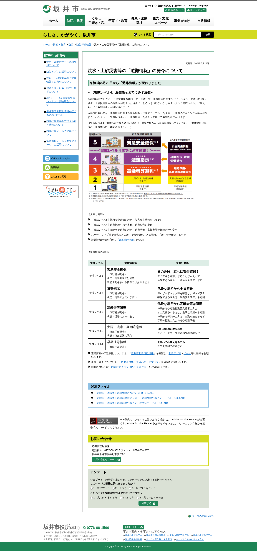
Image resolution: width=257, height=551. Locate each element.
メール (187, 353)
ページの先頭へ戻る (203, 516)
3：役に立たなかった (144, 488)
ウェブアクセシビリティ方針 (190, 539)
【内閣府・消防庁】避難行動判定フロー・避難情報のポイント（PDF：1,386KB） (140, 397)
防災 (71, 44)
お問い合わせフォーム (105, 459)
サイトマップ (197, 10)
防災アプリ (175, 353)
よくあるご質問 (58, 176)
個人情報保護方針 (133, 539)
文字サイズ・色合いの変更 (158, 5)
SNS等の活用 (126, 239)
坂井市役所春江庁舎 (202, 535)
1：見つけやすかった (105, 497)
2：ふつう (121, 488)
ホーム (46, 44)
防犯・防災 (59, 44)
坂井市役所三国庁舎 (179, 535)
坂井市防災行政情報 (142, 353)
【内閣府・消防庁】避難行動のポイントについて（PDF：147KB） (131, 402)
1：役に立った (101, 488)
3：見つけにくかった (151, 497)
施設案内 (55, 167)
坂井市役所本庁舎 (133, 535)
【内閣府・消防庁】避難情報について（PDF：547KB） (125, 393)
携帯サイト (180, 5)
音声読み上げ (175, 10)
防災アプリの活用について (61, 71)
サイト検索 (142, 34)
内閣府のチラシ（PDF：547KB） (130, 366)
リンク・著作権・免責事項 (159, 539)
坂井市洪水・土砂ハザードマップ (140, 362)
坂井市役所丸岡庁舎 (155, 535)
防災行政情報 (83, 44)
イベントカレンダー (60, 158)
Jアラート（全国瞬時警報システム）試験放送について (61, 101)
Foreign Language (198, 5)
